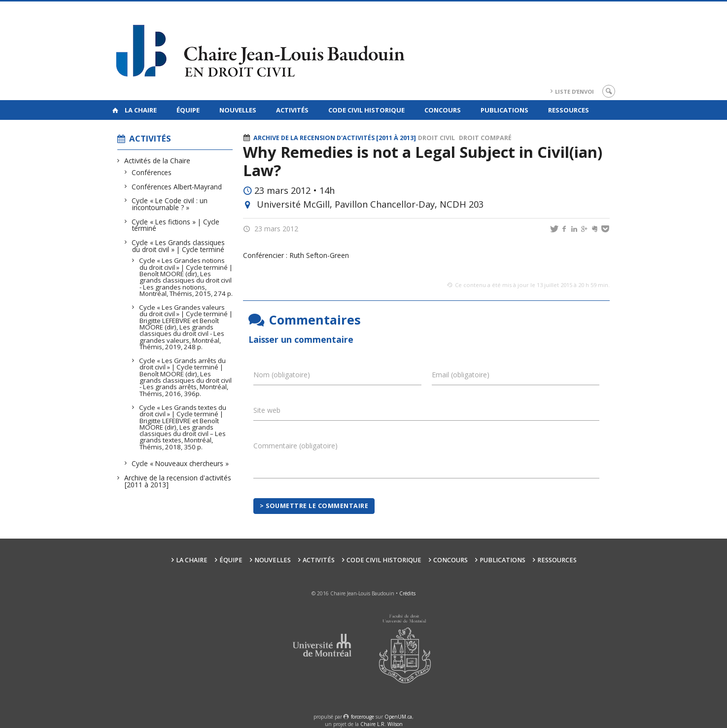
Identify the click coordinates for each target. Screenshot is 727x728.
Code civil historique (366, 110)
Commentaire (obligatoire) (295, 445)
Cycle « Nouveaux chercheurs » (180, 463)
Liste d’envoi (574, 91)
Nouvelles (237, 110)
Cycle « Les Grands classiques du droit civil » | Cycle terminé (178, 246)
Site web (266, 410)
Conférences (152, 172)
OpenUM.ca (398, 716)
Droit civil (436, 138)
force (362, 716)
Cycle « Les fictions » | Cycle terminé (175, 225)
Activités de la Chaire (157, 160)
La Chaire (141, 110)
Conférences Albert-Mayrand (177, 186)
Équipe (188, 110)
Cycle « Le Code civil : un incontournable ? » (170, 204)
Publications (504, 110)
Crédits (407, 593)
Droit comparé (485, 138)
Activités (292, 110)
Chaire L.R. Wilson (381, 724)
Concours (442, 110)
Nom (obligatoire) (281, 374)
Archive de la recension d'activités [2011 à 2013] (178, 481)
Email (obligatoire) (460, 374)
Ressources (568, 110)
